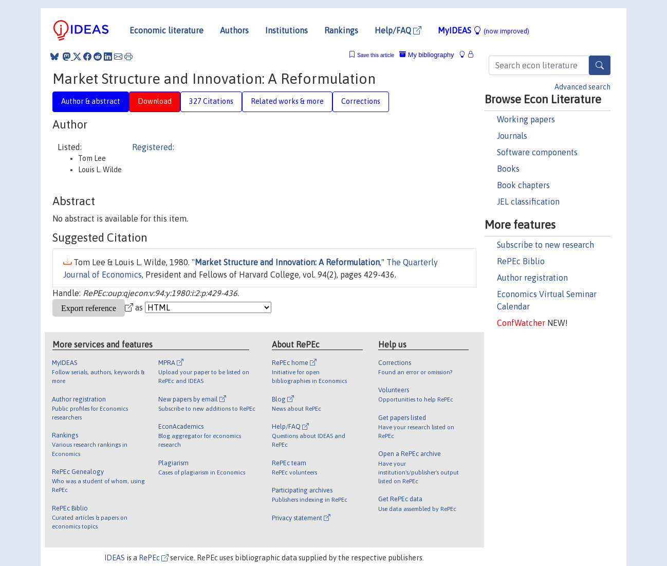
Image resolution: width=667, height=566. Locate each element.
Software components (537, 152)
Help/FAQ (398, 30)
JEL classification (528, 201)
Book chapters (523, 185)
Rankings (341, 30)
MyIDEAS (483, 30)
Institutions (286, 30)
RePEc (154, 558)
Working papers (526, 119)
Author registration (532, 277)
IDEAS (114, 558)
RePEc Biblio (521, 261)
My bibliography (426, 55)
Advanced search (582, 87)
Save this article (375, 55)
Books (508, 168)
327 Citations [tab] (211, 101)
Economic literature (166, 30)
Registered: (153, 147)
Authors (234, 30)
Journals (512, 135)
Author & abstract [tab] (90, 101)
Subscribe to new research (545, 244)
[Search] (599, 65)
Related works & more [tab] (287, 101)
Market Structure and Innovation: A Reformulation (287, 262)
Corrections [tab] (360, 101)
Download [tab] (155, 101)
